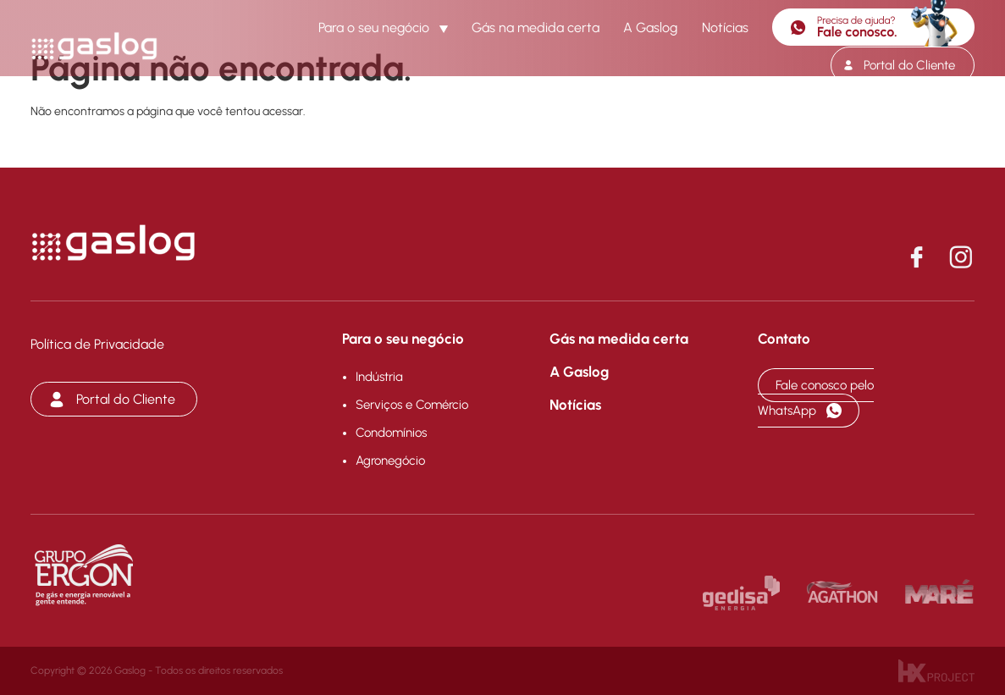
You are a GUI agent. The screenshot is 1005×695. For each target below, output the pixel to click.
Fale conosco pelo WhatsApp (816, 398)
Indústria (379, 376)
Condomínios (391, 432)
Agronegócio (390, 460)
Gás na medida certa (535, 27)
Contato (784, 339)
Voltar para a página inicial (124, 151)
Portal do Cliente (909, 65)
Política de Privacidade (97, 344)
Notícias (725, 27)
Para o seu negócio (373, 27)
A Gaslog (650, 27)
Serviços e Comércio (412, 404)
